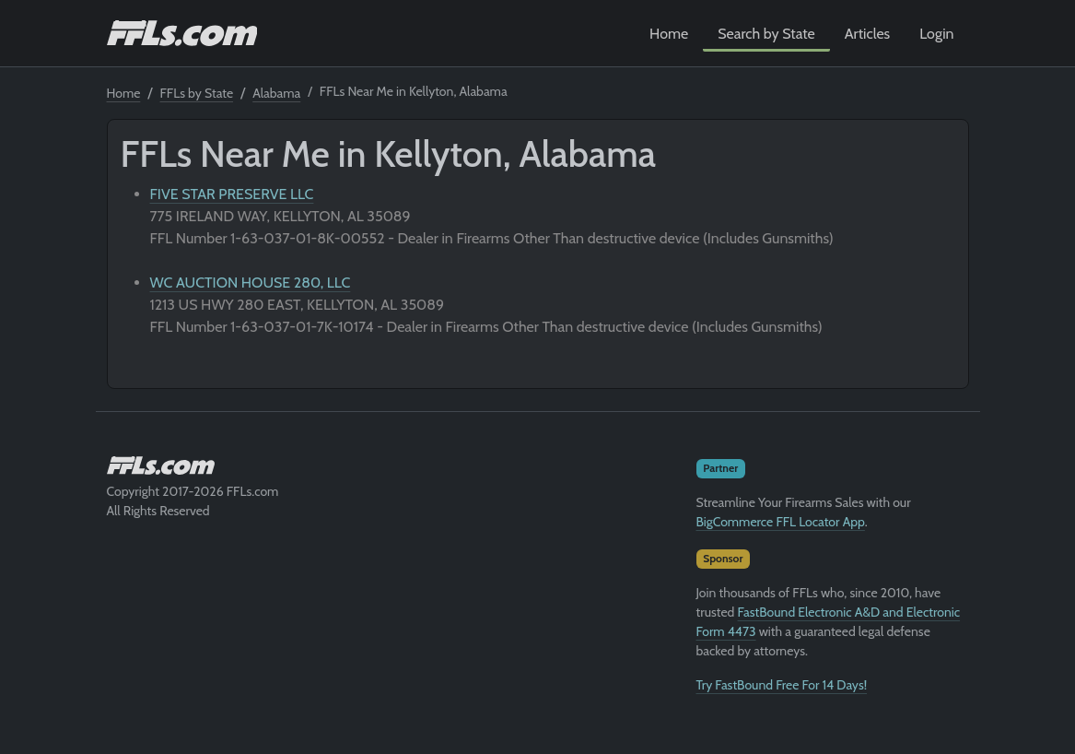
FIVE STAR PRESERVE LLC (232, 194)
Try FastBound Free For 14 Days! (782, 685)
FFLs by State (197, 93)
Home (668, 33)
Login (936, 33)
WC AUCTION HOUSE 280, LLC (250, 282)
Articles (867, 33)
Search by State (766, 33)
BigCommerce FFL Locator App (780, 521)
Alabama (276, 93)
